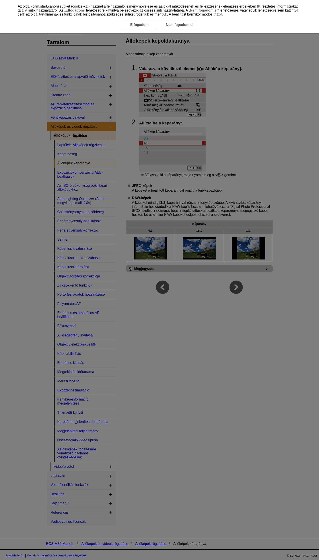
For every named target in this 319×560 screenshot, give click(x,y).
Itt (259, 6)
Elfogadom (75, 10)
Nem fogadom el (203, 10)
